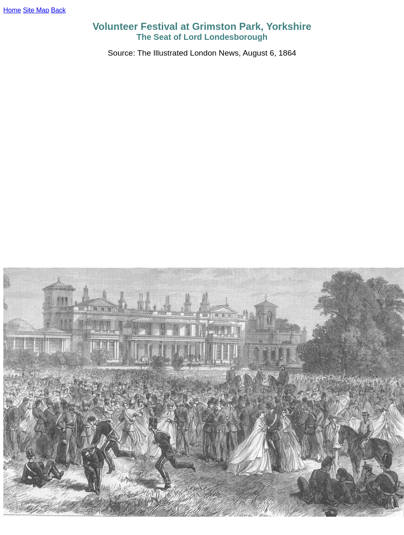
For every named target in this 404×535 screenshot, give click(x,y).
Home (12, 10)
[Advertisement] (98, 162)
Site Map (36, 10)
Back (58, 10)
